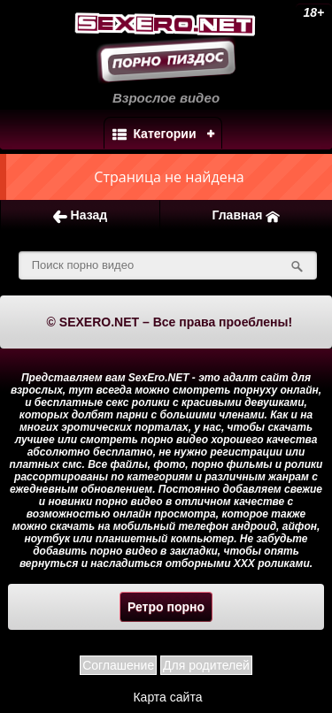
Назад (80, 215)
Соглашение (118, 665)
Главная (246, 215)
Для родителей (206, 665)
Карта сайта (167, 697)
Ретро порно (166, 607)
